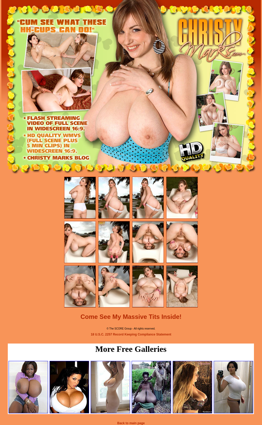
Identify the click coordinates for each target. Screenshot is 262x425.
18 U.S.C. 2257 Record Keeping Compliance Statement (131, 334)
